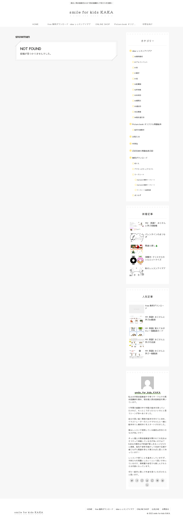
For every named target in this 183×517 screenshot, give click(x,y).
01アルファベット (141, 62)
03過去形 (137, 106)
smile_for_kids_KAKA (147, 392)
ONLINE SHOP (143, 509)
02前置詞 (137, 84)
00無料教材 (138, 56)
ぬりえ (136, 163)
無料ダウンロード (139, 157)
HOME (89, 509)
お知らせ (136, 136)
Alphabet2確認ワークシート (146, 185)
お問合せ (165, 509)
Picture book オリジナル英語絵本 (146, 124)
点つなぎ (137, 195)
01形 (136, 67)
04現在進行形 (139, 117)
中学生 (135, 143)
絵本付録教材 (139, 130)
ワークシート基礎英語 (144, 190)
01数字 (136, 73)
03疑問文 (137, 101)
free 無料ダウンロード (104, 509)
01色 (136, 79)
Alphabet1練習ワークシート (146, 180)
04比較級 (137, 112)
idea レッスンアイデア (142, 51)
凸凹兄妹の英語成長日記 (142, 150)
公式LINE (155, 509)
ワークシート (139, 174)
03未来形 (137, 95)
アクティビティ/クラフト (143, 169)
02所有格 (137, 90)
